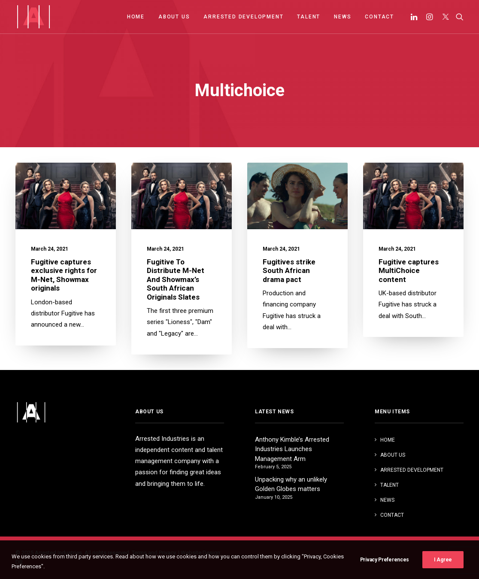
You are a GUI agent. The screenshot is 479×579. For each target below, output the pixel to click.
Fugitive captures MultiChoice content (409, 271)
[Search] (458, 16)
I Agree (443, 569)
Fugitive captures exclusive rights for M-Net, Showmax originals (64, 275)
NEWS (342, 17)
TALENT (308, 17)
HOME (136, 17)
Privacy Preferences (384, 569)
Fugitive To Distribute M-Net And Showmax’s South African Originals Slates (175, 279)
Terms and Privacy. (154, 552)
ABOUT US (174, 17)
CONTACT (379, 17)
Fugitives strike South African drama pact (289, 271)
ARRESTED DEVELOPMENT (243, 17)
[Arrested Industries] (33, 17)
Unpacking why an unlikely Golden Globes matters (291, 484)
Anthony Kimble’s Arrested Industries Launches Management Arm (292, 449)
